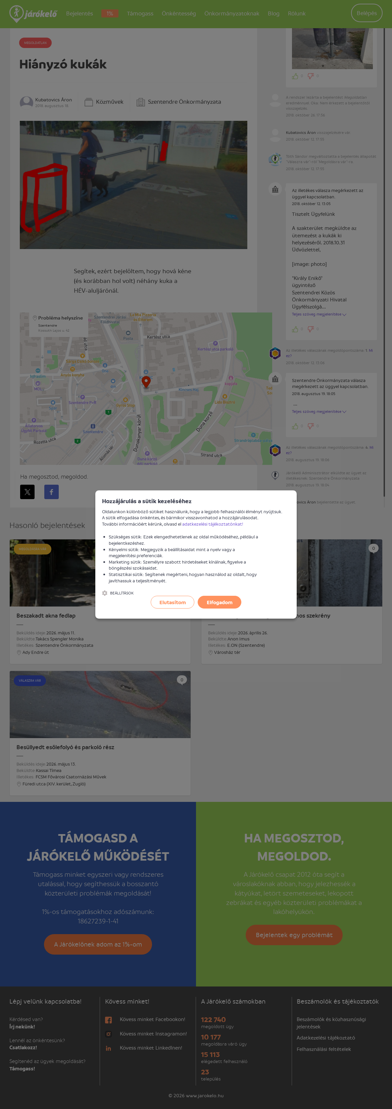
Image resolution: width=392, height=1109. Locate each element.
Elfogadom (220, 602)
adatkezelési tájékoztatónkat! (212, 524)
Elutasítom (172, 602)
